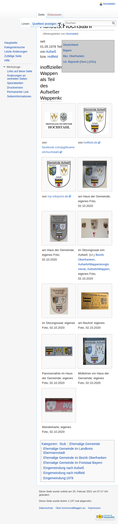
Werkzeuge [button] (13, 67)
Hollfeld (52, 56)
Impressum (94, 508)
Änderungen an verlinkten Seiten (17, 77)
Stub (62, 444)
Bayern (67, 50)
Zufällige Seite (13, 56)
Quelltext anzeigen (44, 23)
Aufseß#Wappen (98, 269)
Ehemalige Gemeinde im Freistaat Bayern (72, 462)
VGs (92, 61)
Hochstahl (72, 33)
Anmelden (109, 3)
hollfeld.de (90, 142)
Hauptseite (10, 42)
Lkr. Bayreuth (71, 61)
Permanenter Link (18, 91)
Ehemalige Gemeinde (84, 444)
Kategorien (49, 444)
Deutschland (70, 44)
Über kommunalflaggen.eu (70, 508)
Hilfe (7, 60)
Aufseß (51, 51)
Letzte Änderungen (15, 51)
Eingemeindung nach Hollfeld (64, 473)
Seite (41, 14)
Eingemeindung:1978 (58, 478)
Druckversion (15, 87)
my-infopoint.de (58, 196)
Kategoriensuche (14, 47)
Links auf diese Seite (19, 71)
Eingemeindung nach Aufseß (63, 468)
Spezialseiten (15, 83)
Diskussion (54, 14)
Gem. (84, 61)
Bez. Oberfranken (73, 56)
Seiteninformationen (19, 96)
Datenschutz (46, 508)
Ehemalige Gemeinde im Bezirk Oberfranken (74, 457)
